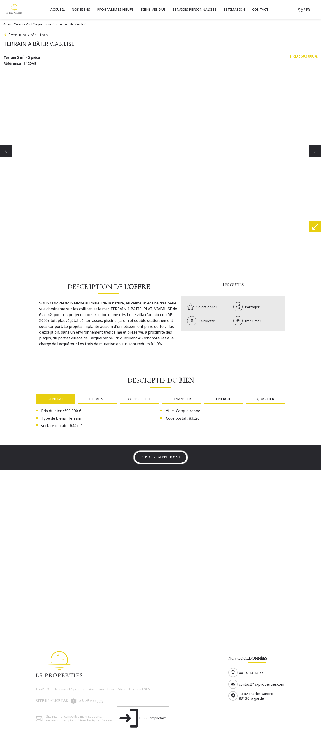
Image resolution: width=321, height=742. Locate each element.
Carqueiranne (42, 24)
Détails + (97, 398)
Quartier (265, 398)
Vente (19, 24)
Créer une (161, 457)
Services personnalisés (194, 9)
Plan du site (44, 689)
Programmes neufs (115, 9)
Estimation (234, 9)
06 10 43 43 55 (251, 672)
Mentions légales (67, 689)
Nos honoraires (94, 689)
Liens (111, 689)
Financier (181, 398)
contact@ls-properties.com (261, 684)
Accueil (57, 9)
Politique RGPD (139, 689)
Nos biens (81, 9)
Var (28, 24)
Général (55, 398)
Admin (121, 689)
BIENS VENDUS (153, 9)
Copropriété (139, 398)
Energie (223, 398)
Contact (260, 9)
